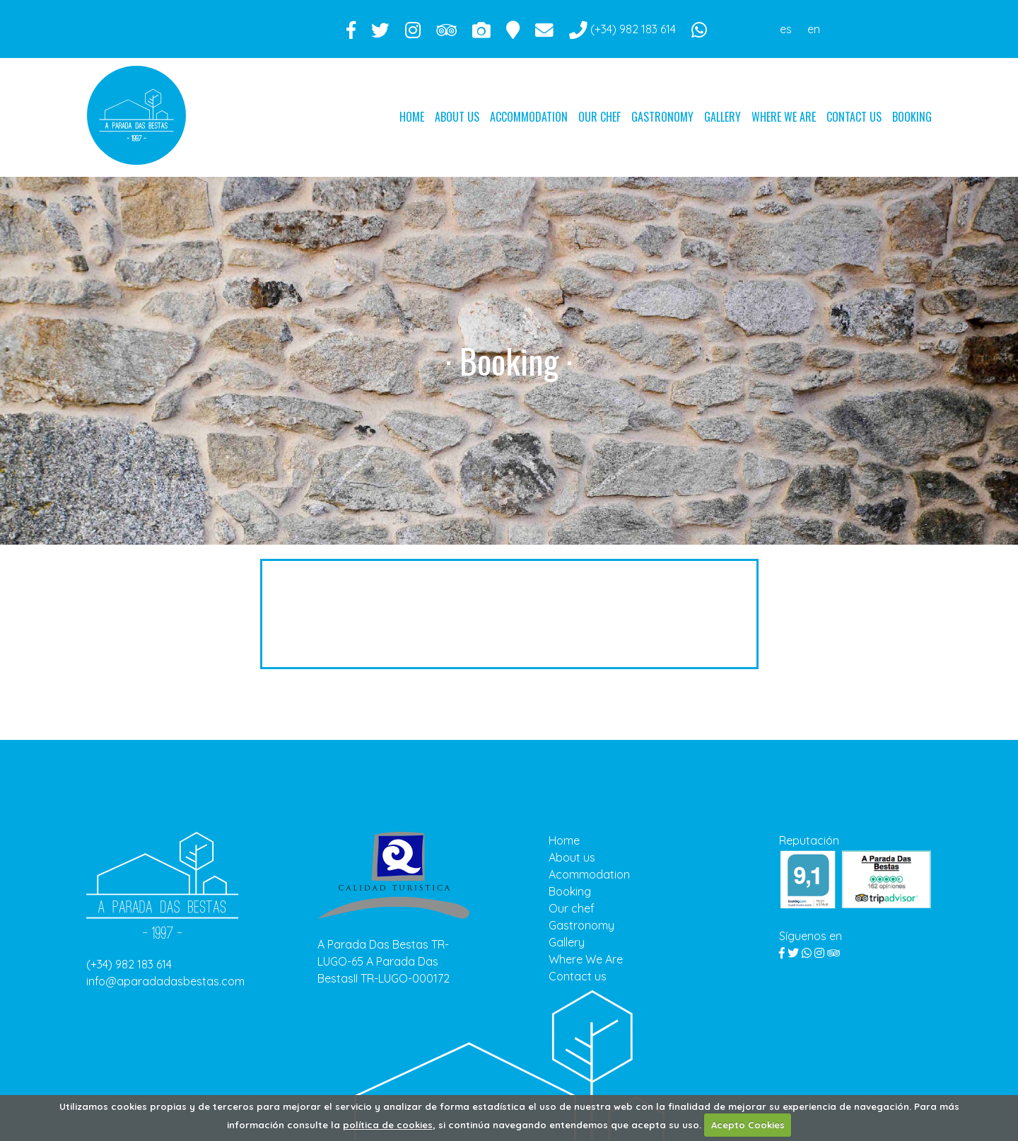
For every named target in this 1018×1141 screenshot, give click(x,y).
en (813, 29)
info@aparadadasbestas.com (165, 981)
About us (457, 116)
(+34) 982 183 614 (129, 964)
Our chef (599, 116)
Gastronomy (662, 116)
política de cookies (388, 1124)
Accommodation (529, 116)
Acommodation (589, 874)
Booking (912, 116)
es (786, 29)
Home (411, 116)
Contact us (854, 116)
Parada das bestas (136, 113)
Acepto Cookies (748, 1124)
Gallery (722, 116)
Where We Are (783, 116)
